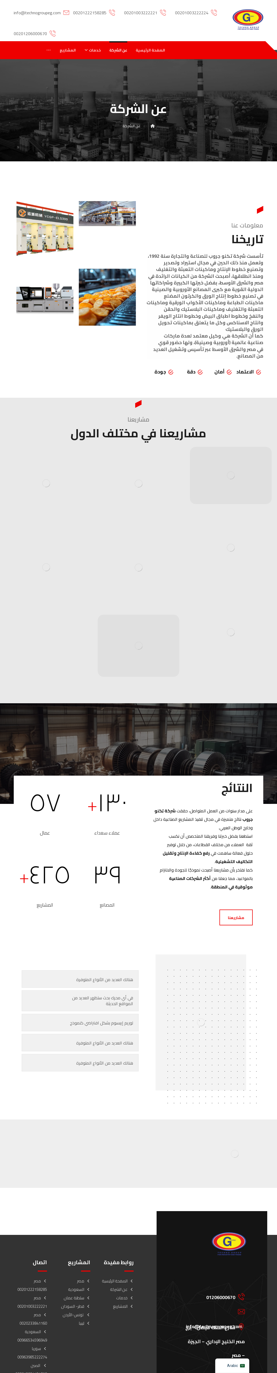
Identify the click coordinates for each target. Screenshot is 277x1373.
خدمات (125, 1298)
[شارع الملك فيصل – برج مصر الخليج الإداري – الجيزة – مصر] (212, 1326)
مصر (83, 1281)
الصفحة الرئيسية (118, 1281)
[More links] (48, 50)
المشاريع (123, 1306)
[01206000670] (212, 1296)
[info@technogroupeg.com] (212, 1311)
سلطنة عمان (77, 1298)
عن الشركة (122, 1289)
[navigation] (232, 1365)
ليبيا (84, 1323)
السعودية (79, 1289)
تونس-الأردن (76, 1315)
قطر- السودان (75, 1306)
